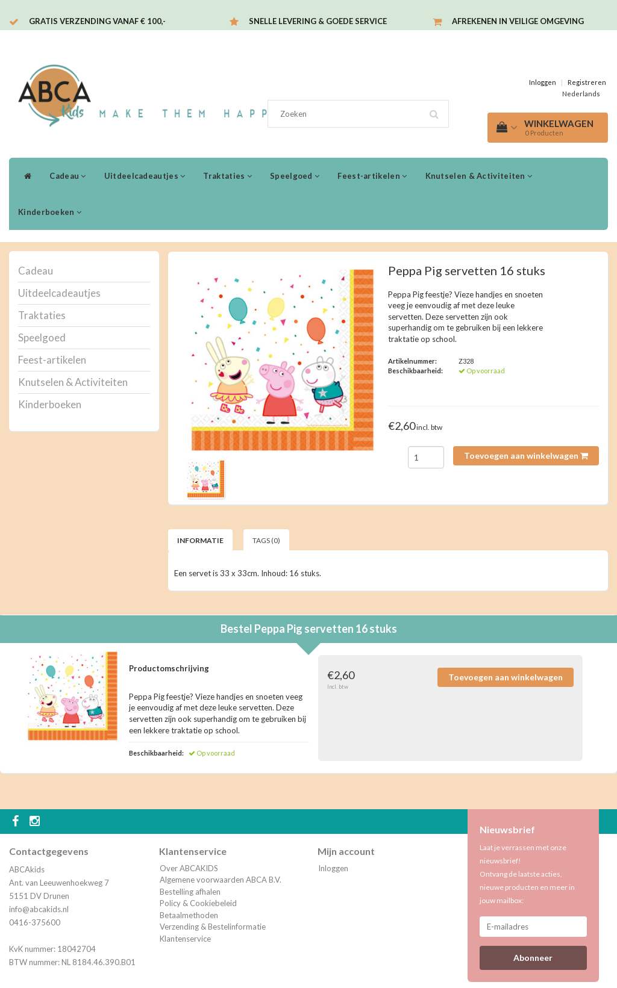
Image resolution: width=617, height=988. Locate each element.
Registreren (587, 82)
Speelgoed (294, 176)
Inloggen (542, 82)
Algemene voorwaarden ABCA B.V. (220, 879)
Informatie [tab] (200, 540)
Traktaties (227, 176)
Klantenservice (185, 938)
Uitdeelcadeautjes (145, 176)
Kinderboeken (49, 212)
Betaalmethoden (189, 915)
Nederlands (581, 94)
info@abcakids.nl (39, 909)
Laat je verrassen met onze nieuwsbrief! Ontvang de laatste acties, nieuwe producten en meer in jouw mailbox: (527, 874)
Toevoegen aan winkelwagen (526, 455)
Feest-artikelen (372, 176)
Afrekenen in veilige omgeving (518, 21)
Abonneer (533, 957)
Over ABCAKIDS (189, 868)
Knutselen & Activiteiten (479, 176)
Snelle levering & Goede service (318, 21)
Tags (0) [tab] (266, 540)
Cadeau (67, 176)
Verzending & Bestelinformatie (213, 926)
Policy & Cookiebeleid (198, 903)
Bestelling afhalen (190, 891)
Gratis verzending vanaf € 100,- (97, 21)
